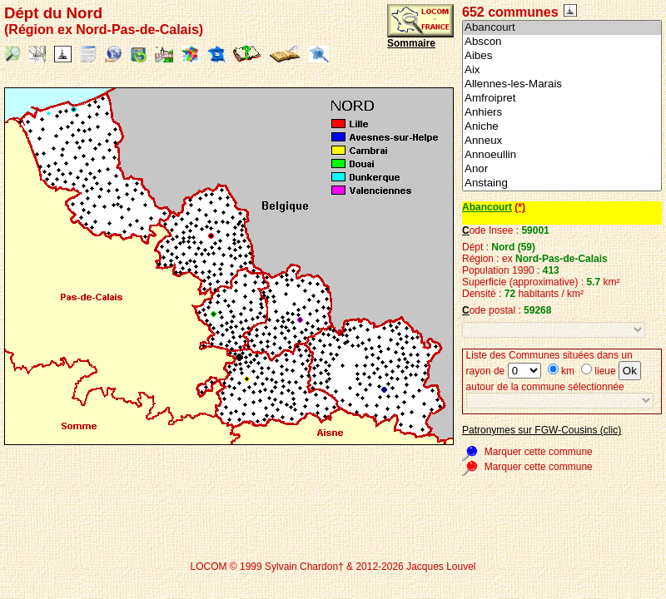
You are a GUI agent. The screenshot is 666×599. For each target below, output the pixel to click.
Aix (562, 70)
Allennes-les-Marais (562, 84)
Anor (562, 169)
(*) (519, 207)
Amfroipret (562, 99)
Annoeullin (562, 155)
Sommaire (411, 43)
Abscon (562, 42)
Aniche (562, 127)
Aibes (562, 56)
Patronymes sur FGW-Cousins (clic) (541, 430)
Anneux (562, 141)
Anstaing (562, 183)
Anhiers (562, 113)
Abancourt (562, 28)
